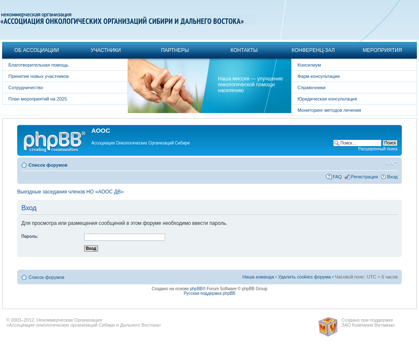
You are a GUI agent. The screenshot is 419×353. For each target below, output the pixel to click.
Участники (106, 50)
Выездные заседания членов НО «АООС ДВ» (70, 192)
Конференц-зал (313, 50)
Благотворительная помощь (38, 64)
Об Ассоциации (36, 50)
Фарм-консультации (318, 76)
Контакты (244, 50)
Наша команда (258, 276)
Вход (392, 176)
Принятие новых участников (38, 76)
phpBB (196, 288)
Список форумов (47, 164)
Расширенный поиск (378, 149)
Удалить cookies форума (304, 276)
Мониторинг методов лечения (329, 110)
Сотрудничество (25, 87)
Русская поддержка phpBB (209, 293)
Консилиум (309, 64)
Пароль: (30, 236)
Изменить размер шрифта (391, 163)
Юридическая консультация (327, 98)
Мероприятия (382, 50)
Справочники (311, 87)
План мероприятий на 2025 (37, 98)
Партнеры (175, 50)
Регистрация (364, 176)
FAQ (337, 176)
